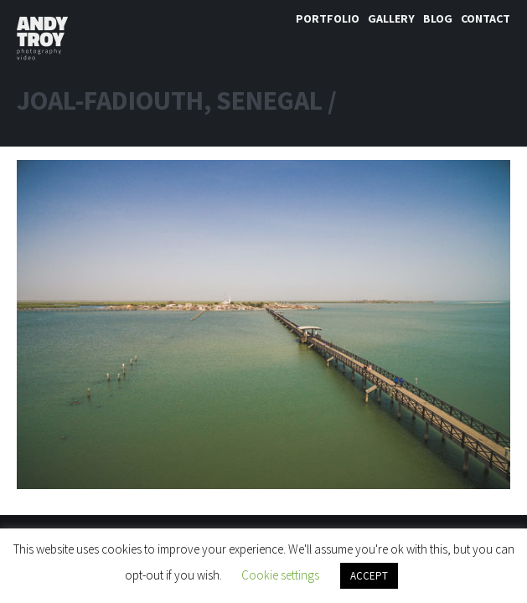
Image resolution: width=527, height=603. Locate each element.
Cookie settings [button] (280, 575)
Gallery (391, 18)
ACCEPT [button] (369, 576)
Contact (485, 18)
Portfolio (327, 18)
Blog (437, 18)
